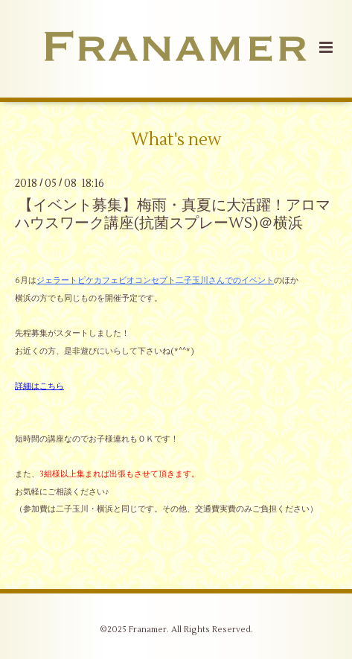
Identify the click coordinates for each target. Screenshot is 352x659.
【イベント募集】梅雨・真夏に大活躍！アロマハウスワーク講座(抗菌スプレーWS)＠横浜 (172, 214)
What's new (176, 140)
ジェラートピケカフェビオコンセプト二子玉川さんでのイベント (155, 280)
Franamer (148, 629)
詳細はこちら (39, 386)
